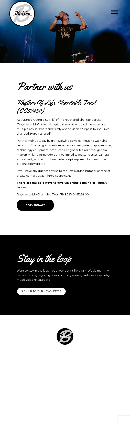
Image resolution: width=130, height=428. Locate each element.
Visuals (65, 357)
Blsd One (81, 405)
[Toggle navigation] (115, 11)
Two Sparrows (77, 409)
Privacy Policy (65, 383)
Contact (65, 369)
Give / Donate (35, 205)
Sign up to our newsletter (41, 291)
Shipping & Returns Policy (65, 379)
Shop (65, 361)
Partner (65, 365)
